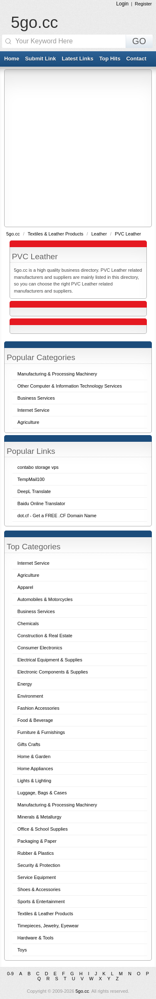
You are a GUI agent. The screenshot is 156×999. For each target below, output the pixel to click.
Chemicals (28, 623)
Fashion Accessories (38, 708)
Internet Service (33, 563)
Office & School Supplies (42, 828)
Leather (99, 233)
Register (143, 3)
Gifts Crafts (28, 744)
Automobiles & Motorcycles (45, 599)
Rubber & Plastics (35, 853)
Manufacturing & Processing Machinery (57, 804)
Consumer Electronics (39, 647)
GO (139, 41)
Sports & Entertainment (41, 901)
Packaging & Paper (37, 841)
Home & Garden (33, 756)
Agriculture (28, 575)
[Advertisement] (78, 148)
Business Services (36, 611)
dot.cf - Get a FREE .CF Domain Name (57, 515)
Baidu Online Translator (41, 503)
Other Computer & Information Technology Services (69, 385)
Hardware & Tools (35, 937)
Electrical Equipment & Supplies (49, 659)
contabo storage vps (38, 467)
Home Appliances (35, 768)
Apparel (25, 587)
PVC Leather (128, 233)
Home (11, 58)
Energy (24, 683)
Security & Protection (38, 865)
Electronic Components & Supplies (52, 671)
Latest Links (78, 58)
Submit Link (40, 58)
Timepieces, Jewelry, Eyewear (48, 925)
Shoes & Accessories (38, 889)
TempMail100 (31, 479)
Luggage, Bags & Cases (42, 792)
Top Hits (109, 58)
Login (122, 4)
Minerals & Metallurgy (39, 816)
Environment (30, 696)
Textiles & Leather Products (55, 233)
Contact (136, 58)
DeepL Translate (34, 491)
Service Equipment (36, 877)
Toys (22, 949)
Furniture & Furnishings (41, 732)
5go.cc (34, 22)
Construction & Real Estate (44, 635)
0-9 (10, 973)
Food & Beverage (35, 720)
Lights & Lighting (34, 780)
